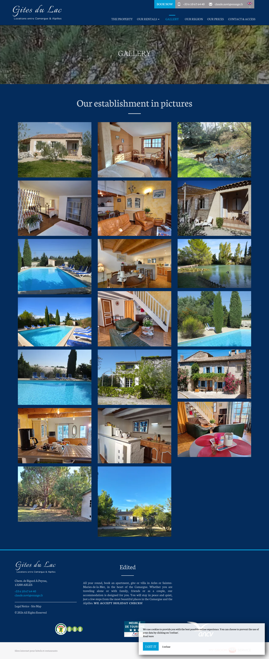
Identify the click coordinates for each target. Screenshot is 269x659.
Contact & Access (241, 19)
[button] (249, 4)
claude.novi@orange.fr (229, 4)
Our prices (215, 19)
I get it (150, 646)
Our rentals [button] (148, 19)
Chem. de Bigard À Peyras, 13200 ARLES (31, 582)
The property (122, 19)
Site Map (36, 606)
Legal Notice (22, 606)
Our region (194, 19)
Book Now (165, 4)
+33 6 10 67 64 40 (193, 4)
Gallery (172, 19)
